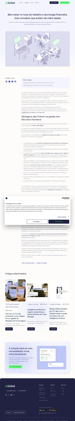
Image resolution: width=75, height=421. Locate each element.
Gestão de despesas (42, 388)
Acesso (8, 412)
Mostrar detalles (62, 217)
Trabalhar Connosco (53, 394)
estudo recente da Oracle (28, 237)
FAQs (62, 394)
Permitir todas (59, 221)
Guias (62, 391)
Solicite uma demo (64, 2)
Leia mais (9, 329)
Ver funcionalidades (15, 366)
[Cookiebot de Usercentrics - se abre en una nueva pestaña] (63, 198)
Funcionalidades (43, 400)
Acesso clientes (54, 2)
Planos (32, 2)
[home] (10, 2)
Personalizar (37, 221)
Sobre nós (53, 391)
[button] (21, 2)
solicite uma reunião (57, 255)
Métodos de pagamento (42, 393)
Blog (62, 388)
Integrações (27, 2)
